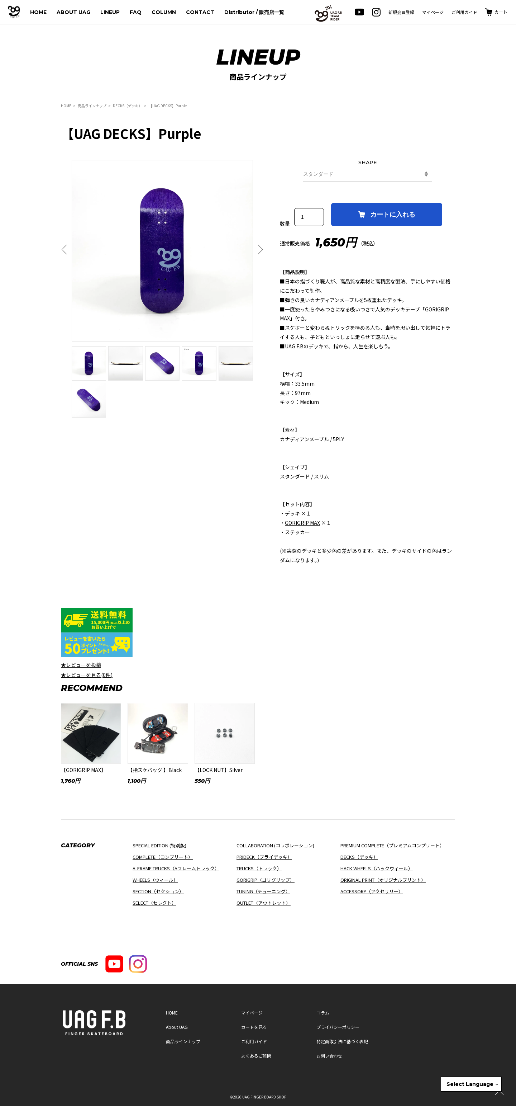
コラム (322, 1012)
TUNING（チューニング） (263, 891)
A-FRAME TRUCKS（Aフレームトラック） (176, 868)
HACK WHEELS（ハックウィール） (376, 868)
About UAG (177, 1027)
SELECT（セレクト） (154, 902)
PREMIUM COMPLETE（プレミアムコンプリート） (392, 845)
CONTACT (200, 12)
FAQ (136, 12)
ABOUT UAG (73, 12)
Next (258, 249)
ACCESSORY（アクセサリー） (371, 891)
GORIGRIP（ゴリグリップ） (265, 879)
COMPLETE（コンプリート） (163, 856)
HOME (38, 12)
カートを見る (254, 1027)
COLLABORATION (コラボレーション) (275, 845)
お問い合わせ (329, 1056)
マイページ (433, 12)
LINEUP (110, 12)
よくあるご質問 (256, 1056)
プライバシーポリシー (337, 1027)
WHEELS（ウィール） (155, 879)
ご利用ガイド (464, 12)
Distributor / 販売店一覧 (254, 12)
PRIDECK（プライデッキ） (264, 856)
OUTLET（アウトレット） (263, 902)
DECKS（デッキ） (127, 105)
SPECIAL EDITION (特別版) (159, 845)
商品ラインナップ (92, 105)
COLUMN (164, 12)
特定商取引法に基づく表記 (342, 1041)
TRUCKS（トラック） (259, 868)
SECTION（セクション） (158, 891)
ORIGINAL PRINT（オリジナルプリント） (383, 879)
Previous (66, 249)
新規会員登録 (401, 12)
